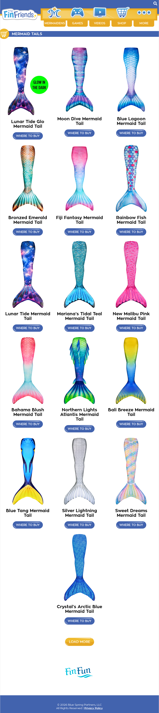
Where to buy (28, 232)
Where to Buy (28, 136)
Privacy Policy (93, 708)
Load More (79, 642)
